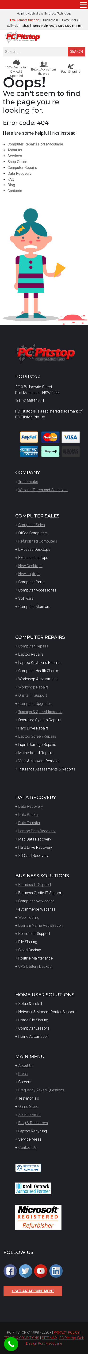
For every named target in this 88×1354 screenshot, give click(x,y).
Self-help (13, 25)
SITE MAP (49, 1338)
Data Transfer (29, 823)
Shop (25, 25)
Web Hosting (28, 917)
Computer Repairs (22, 167)
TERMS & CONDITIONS (21, 1338)
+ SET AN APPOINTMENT (33, 1291)
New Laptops (29, 574)
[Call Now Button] (11, 1344)
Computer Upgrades (35, 703)
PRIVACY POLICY (67, 1332)
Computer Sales (31, 525)
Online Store (28, 1106)
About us (15, 150)
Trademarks (28, 482)
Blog (11, 185)
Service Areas (29, 1114)
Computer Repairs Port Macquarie (35, 144)
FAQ (11, 179)
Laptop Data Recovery (37, 831)
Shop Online (17, 162)
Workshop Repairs (33, 687)
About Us (25, 1065)
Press (23, 1073)
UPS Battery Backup (35, 966)
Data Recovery (19, 173)
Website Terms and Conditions (43, 490)
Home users (70, 20)
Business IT (50, 20)
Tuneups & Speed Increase (40, 712)
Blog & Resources (33, 1123)
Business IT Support (34, 884)
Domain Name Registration (40, 925)
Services (15, 156)
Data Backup (28, 814)
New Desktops (30, 566)
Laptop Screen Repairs (37, 736)
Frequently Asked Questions (41, 1090)
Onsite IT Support (32, 695)
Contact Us (27, 1147)
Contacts (15, 191)
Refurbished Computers (37, 541)
